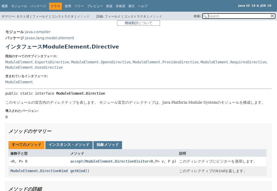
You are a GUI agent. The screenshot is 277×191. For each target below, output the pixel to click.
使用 (68, 6)
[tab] (26, 145)
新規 (109, 6)
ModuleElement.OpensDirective (101, 62)
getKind (77, 171)
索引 (131, 6)
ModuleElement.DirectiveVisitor (117, 161)
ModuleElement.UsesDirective (34, 67)
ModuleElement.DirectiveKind (39, 171)
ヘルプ (143, 6)
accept (76, 161)
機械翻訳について (138, 23)
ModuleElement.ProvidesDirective (165, 62)
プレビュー (95, 6)
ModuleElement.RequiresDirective (233, 62)
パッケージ (38, 6)
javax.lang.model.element (49, 38)
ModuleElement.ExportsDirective (37, 62)
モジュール (19, 6)
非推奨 (120, 6)
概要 (5, 6)
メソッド (83, 16)
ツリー (79, 6)
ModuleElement (19, 82)
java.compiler (38, 32)
